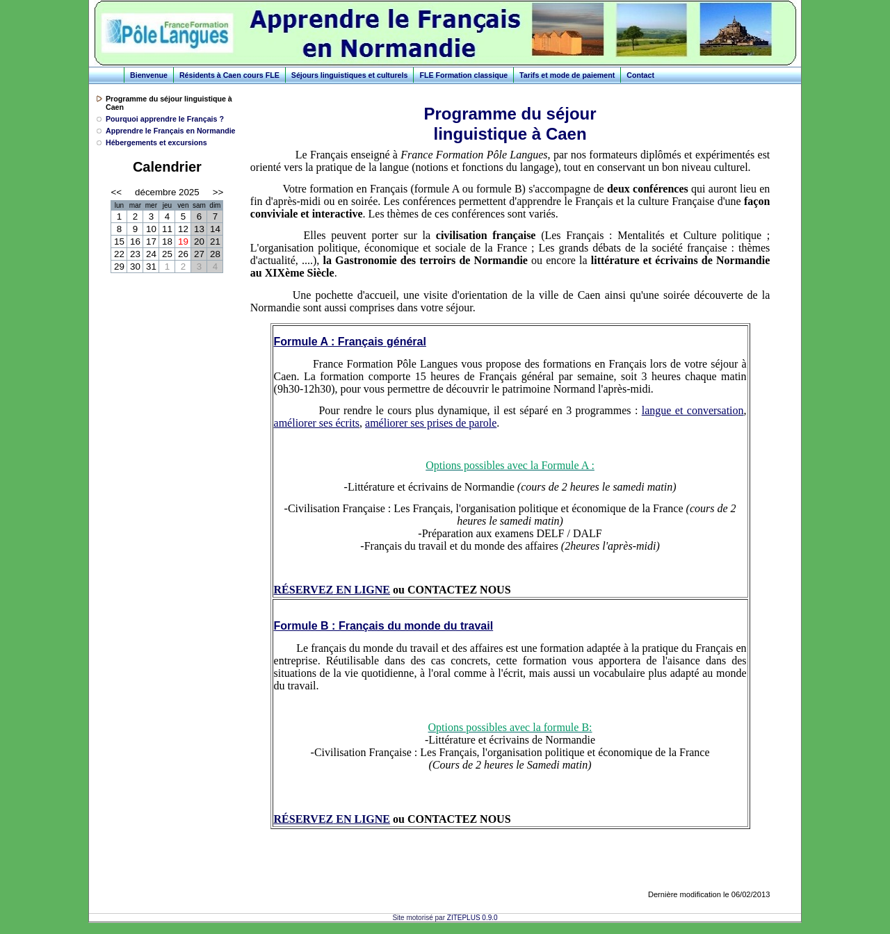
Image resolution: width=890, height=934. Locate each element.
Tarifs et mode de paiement (567, 75)
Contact (640, 75)
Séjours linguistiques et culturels (349, 75)
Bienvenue (149, 75)
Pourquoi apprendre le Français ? (165, 119)
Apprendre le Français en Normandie (171, 130)
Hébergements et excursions (156, 142)
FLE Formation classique (463, 75)
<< (116, 192)
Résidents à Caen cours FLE (229, 75)
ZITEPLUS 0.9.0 (472, 917)
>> (218, 192)
